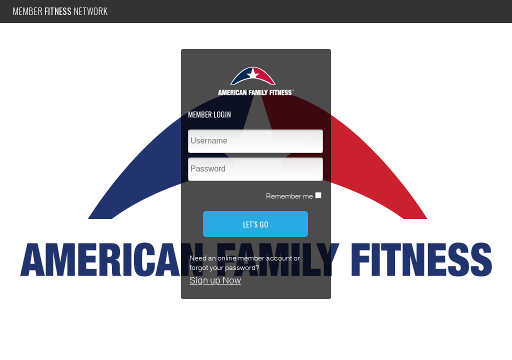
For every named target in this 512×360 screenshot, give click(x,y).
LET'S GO (255, 224)
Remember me (289, 196)
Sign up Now (215, 280)
